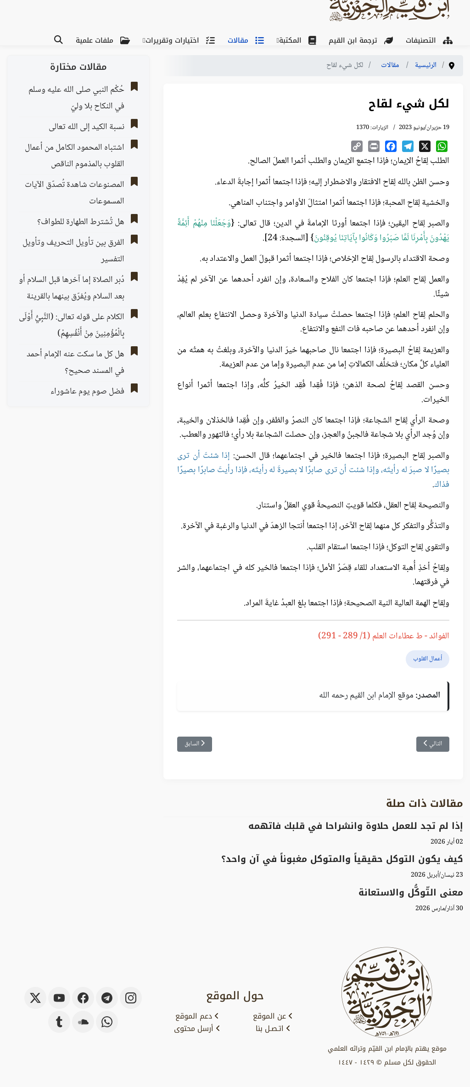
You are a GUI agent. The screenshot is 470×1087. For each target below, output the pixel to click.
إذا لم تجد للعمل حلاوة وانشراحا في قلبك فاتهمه (355, 825)
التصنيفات (431, 40)
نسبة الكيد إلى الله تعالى (86, 127)
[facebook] (83, 998)
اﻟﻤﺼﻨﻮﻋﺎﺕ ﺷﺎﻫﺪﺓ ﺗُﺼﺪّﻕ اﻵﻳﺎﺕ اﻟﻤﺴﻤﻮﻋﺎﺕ (74, 193)
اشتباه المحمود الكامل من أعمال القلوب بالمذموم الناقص (74, 156)
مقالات (248, 40)
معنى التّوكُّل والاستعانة (410, 892)
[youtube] (59, 998)
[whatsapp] (107, 1022)
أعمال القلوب (427, 659)
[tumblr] (59, 1022)
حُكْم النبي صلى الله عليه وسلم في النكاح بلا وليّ (76, 98)
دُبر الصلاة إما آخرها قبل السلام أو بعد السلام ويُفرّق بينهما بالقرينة (71, 288)
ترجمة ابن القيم (363, 40)
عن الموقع (273, 1016)
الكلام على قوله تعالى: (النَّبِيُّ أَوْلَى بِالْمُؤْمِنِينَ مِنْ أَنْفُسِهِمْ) (71, 325)
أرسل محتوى (197, 1029)
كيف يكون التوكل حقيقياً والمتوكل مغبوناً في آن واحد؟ (342, 858)
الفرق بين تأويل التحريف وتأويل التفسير (73, 251)
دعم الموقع (197, 1016)
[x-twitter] (35, 998)
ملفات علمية (105, 40)
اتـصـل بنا (273, 1029)
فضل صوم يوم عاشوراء (87, 391)
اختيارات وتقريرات (181, 40)
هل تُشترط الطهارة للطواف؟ (80, 222)
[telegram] (107, 998)
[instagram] (131, 998)
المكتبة (299, 40)
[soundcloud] (83, 1022)
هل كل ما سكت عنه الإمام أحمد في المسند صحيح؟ (75, 362)
